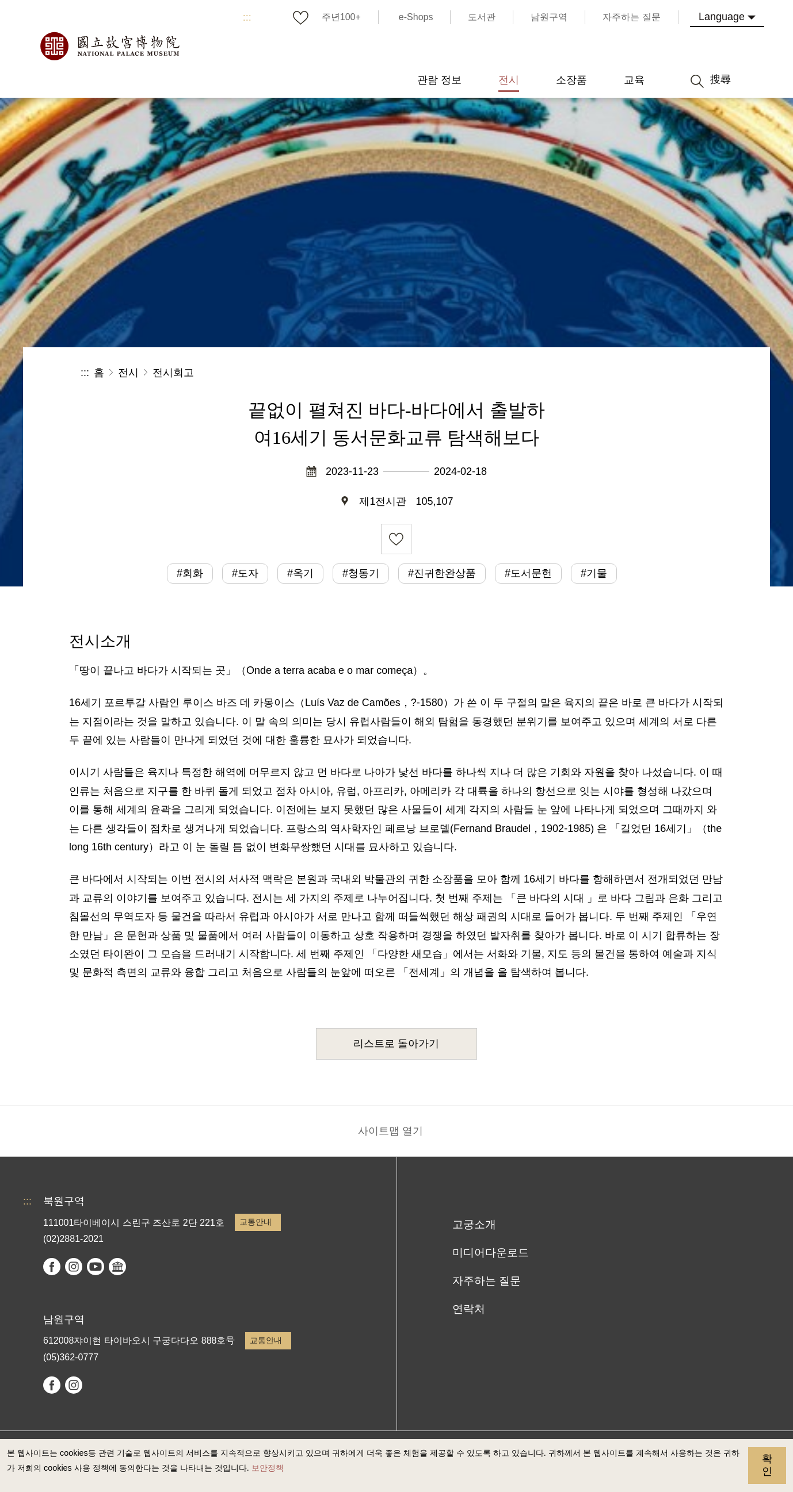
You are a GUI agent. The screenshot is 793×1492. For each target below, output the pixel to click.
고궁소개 (474, 1224)
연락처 (468, 1309)
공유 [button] (587, 373)
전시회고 (173, 372)
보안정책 (267, 1467)
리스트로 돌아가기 (396, 1043)
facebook (51, 1266)
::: (247, 17)
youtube (95, 1266)
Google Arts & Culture (117, 1266)
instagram (73, 1266)
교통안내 (255, 1221)
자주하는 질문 (486, 1281)
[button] (625, 373)
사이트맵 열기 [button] (390, 1131)
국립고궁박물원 (109, 46)
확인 (767, 1465)
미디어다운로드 (490, 1252)
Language (722, 16)
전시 (128, 372)
